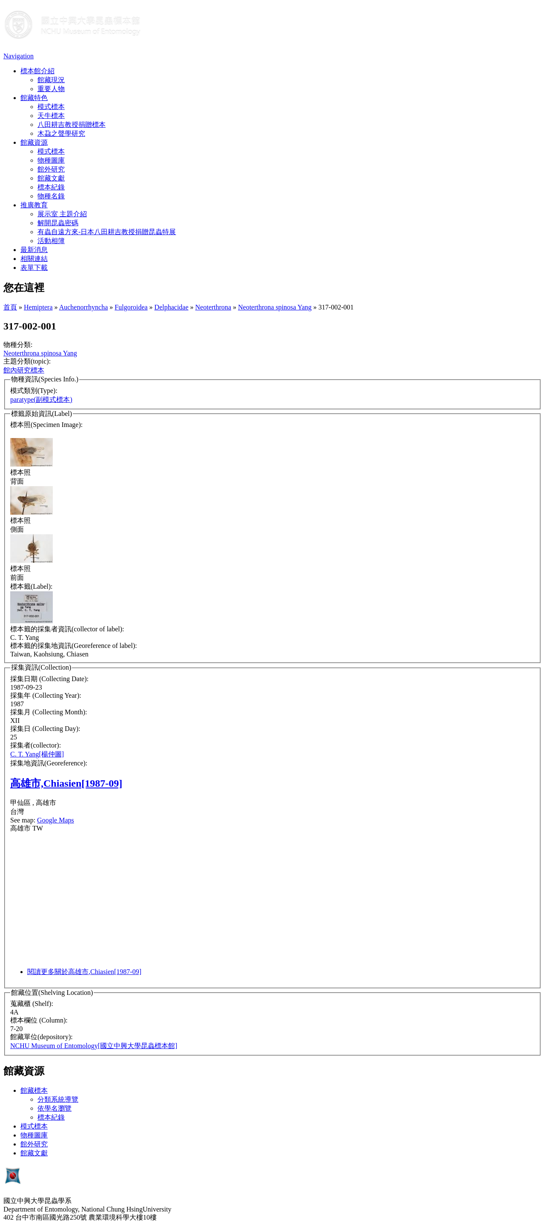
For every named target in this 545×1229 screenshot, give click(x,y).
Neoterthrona (213, 307)
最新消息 (34, 249)
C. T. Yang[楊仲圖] (37, 754)
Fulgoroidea (131, 307)
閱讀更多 (84, 971)
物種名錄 (51, 196)
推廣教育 (34, 205)
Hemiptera (38, 307)
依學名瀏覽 (54, 1108)
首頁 (10, 307)
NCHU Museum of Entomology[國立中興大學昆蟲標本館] (93, 1045)
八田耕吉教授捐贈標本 (71, 124)
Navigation (18, 56)
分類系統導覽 (57, 1099)
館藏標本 (34, 1090)
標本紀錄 (51, 187)
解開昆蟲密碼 (57, 222)
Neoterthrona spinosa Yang (275, 307)
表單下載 (34, 267)
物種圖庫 (51, 160)
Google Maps (55, 820)
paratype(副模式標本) (41, 399)
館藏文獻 (51, 178)
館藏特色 (34, 97)
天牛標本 (51, 115)
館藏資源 (34, 142)
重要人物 (51, 88)
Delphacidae (172, 307)
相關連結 (34, 258)
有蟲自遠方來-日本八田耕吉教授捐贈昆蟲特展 (106, 231)
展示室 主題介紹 (62, 214)
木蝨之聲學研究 (61, 133)
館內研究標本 (23, 370)
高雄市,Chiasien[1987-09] (66, 783)
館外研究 (51, 169)
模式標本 (51, 106)
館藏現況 (51, 79)
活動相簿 (51, 240)
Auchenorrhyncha (83, 307)
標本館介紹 (37, 70)
